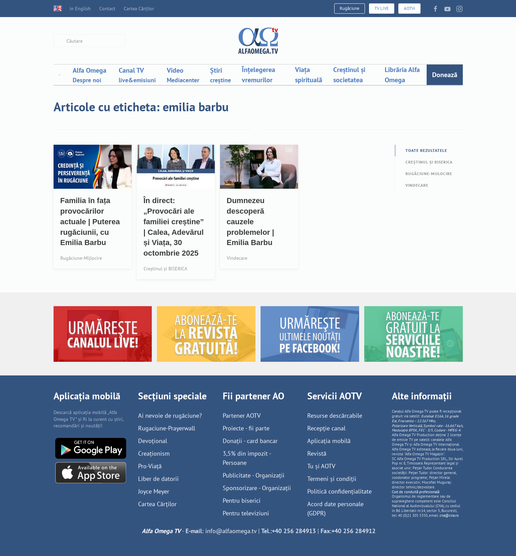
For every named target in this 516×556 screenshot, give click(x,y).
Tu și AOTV (321, 466)
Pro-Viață (150, 466)
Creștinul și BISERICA (429, 162)
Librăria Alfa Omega (402, 74)
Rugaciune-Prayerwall (166, 428)
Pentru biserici (242, 500)
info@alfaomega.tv (230, 531)
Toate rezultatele (426, 150)
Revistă (316, 453)
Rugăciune (349, 8)
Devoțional (152, 441)
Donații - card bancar (250, 441)
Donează (444, 74)
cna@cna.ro (449, 515)
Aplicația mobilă (329, 441)
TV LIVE (381, 8)
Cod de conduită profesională (415, 491)
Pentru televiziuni (246, 513)
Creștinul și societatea (349, 74)
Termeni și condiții (331, 479)
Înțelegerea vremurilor (258, 74)
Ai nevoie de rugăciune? (170, 415)
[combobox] (89, 40)
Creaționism (154, 453)
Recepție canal (326, 428)
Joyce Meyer (153, 491)
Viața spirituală (308, 74)
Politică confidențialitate (339, 491)
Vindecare (417, 185)
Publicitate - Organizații (253, 475)
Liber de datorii (158, 479)
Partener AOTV (242, 415)
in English (72, 8)
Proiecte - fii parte (246, 428)
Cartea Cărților (139, 8)
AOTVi (409, 8)
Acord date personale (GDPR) (335, 508)
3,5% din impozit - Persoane (247, 458)
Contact (107, 8)
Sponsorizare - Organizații (257, 488)
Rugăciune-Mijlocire (429, 173)
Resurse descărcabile (334, 415)
